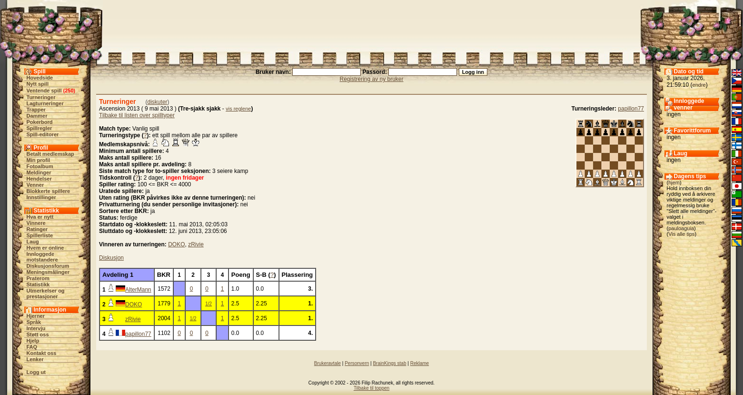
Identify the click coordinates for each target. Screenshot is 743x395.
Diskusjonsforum (48, 266)
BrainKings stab (389, 363)
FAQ (32, 347)
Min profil (38, 160)
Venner (35, 185)
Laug (33, 241)
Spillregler (39, 128)
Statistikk (38, 284)
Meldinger (39, 172)
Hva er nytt (40, 217)
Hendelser (39, 179)
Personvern (357, 363)
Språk (34, 322)
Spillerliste (40, 235)
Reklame (419, 363)
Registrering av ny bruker (371, 79)
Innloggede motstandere (42, 257)
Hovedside (40, 78)
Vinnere (36, 223)
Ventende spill (44, 90)
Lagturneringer (45, 103)
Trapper (36, 109)
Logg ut (36, 372)
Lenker (35, 359)
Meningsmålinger (48, 272)
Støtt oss (38, 334)
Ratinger (37, 229)
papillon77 (631, 108)
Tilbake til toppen (371, 388)
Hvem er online (45, 248)
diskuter (158, 102)
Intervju (36, 328)
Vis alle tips (681, 234)
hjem (674, 182)
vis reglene (238, 108)
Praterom (38, 278)
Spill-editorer (43, 134)
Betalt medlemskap (50, 154)
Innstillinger (41, 197)
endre (699, 85)
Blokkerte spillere (48, 191)
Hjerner (36, 316)
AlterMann (138, 289)
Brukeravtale (327, 363)
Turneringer (41, 97)
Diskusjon (111, 257)
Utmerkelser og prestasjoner (46, 293)
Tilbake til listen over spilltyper (137, 115)
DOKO (176, 244)
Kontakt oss (42, 353)
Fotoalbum (40, 166)
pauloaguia (681, 228)
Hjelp (33, 341)
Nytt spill (38, 84)
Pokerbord (40, 122)
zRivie (196, 244)
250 (69, 90)
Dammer (37, 116)
